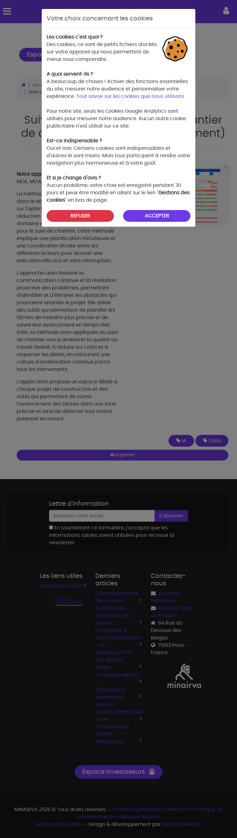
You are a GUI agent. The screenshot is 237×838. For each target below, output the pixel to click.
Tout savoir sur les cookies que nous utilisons (130, 96)
